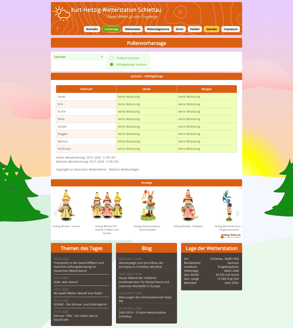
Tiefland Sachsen (128, 58)
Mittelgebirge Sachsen (131, 64)
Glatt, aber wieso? (66, 282)
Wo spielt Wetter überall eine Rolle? (78, 293)
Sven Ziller (232, 283)
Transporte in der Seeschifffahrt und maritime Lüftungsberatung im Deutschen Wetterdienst (79, 267)
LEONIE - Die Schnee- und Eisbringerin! (80, 304)
